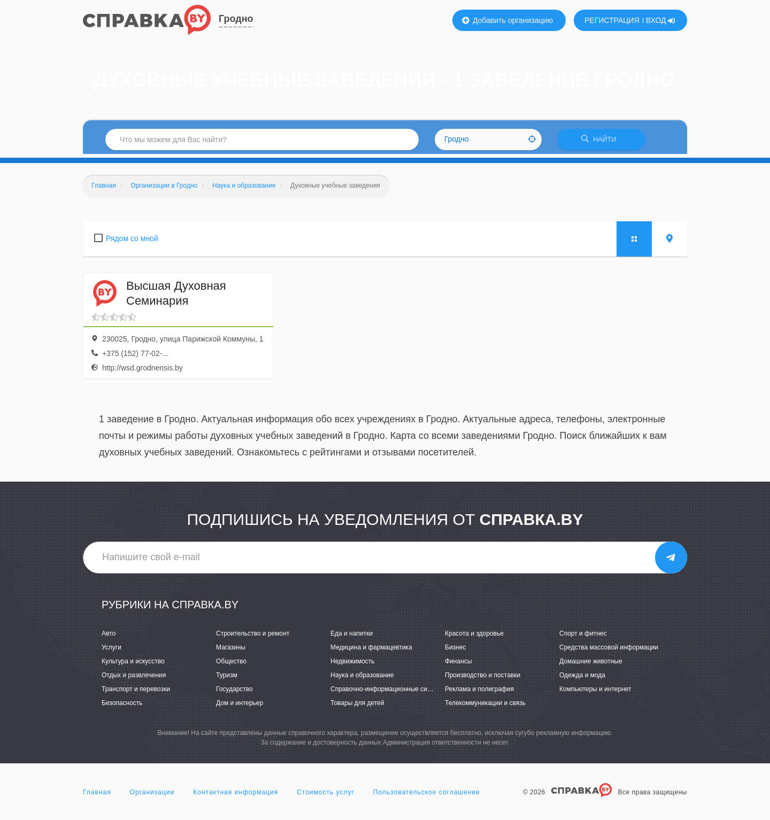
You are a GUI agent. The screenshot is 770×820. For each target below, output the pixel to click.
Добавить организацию (507, 20)
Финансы (458, 664)
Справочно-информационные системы (388, 693)
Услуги (111, 650)
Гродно (236, 18)
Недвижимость (352, 664)
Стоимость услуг (326, 795)
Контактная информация (235, 795)
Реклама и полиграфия (479, 693)
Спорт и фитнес (583, 636)
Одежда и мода (582, 679)
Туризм (226, 679)
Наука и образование (362, 679)
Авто (109, 636)
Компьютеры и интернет (595, 693)
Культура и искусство (133, 664)
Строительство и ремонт (252, 636)
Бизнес (455, 650)
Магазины (230, 650)
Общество (231, 664)
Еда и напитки (351, 636)
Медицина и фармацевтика (371, 650)
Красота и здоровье (474, 636)
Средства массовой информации (608, 650)
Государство (234, 693)
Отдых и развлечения (134, 679)
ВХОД (660, 20)
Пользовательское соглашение (426, 795)
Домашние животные (590, 664)
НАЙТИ (601, 141)
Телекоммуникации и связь (485, 706)
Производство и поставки (482, 679)
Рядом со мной (132, 241)
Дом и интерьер (239, 706)
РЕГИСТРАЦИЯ (612, 20)
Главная (97, 795)
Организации (152, 795)
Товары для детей (357, 706)
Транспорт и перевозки (136, 693)
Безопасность (122, 706)
